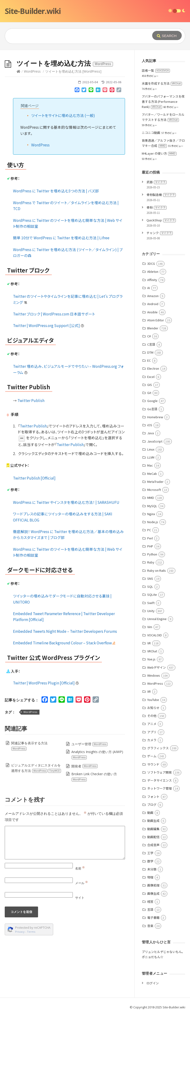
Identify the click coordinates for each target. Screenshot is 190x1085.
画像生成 (153, 893)
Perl (150, 538)
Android (152, 304)
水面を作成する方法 (162, 83)
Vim (149, 627)
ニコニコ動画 (151, 132)
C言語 (151, 344)
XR (149, 691)
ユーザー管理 (89, 744)
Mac (150, 465)
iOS (149, 425)
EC (149, 360)
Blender (152, 328)
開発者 (84, 766)
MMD (150, 497)
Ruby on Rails (156, 570)
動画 (150, 812)
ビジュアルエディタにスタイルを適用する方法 (36, 768)
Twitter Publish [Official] (34, 477)
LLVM (150, 457)
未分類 (151, 869)
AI (148, 288)
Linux (150, 449)
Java (150, 433)
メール (81, 883)
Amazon (153, 296)
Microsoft (154, 489)
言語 (150, 909)
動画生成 (153, 820)
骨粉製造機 (161, 194)
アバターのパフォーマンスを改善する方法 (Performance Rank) (163, 101)
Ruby (150, 562)
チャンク (160, 233)
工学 (150, 853)
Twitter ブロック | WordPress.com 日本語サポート (54, 313)
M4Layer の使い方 (159, 153)
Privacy (20, 931)
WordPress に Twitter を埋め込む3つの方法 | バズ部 (56, 190)
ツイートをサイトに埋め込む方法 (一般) (63, 115)
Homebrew (155, 417)
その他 (151, 715)
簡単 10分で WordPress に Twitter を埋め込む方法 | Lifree (61, 237)
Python (152, 554)
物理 (150, 877)
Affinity (152, 279)
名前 (80, 868)
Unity (151, 611)
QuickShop (161, 220)
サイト (79, 897)
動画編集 (153, 829)
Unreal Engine (157, 619)
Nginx (151, 514)
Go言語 (152, 409)
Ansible (152, 312)
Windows (153, 675)
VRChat (152, 651)
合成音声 (153, 845)
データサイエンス (159, 780)
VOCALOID (154, 635)
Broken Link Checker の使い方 (94, 777)
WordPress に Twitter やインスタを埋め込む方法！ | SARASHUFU (66, 502)
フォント (153, 796)
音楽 (150, 925)
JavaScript (154, 441)
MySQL (152, 506)
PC (149, 530)
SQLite (152, 594)
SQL (150, 586)
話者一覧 (156, 70)
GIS (149, 384)
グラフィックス (158, 748)
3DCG (151, 263)
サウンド (153, 764)
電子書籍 (153, 917)
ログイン (153, 983)
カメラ (151, 740)
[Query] (77, 36)
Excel (151, 376)
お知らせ (153, 707)
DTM (150, 352)
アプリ (151, 732)
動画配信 (153, 837)
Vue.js (151, 659)
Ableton (152, 271)
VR (149, 643)
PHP (150, 546)
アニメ (151, 723)
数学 (150, 861)
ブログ (151, 804)
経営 (150, 901)
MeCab (152, 473)
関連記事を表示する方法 (29, 746)
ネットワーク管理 (159, 788)
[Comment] (65, 842)
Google (152, 400)
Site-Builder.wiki (33, 11)
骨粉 (157, 207)
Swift (151, 602)
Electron (153, 368)
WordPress (32, 71)
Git (149, 392)
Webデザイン (156, 667)
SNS (150, 578)
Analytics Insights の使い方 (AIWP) (97, 755)
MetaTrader (155, 481)
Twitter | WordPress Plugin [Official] (46, 682)
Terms (31, 931)
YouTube (153, 699)
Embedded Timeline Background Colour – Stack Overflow (64, 642)
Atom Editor (155, 320)
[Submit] (167, 35)
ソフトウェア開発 (159, 772)
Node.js (152, 522)
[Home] (18, 71)
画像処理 (153, 885)
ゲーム (151, 756)
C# (149, 336)
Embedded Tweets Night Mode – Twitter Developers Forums (65, 631)
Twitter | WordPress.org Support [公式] (48, 325)
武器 (157, 182)
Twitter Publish (30, 400)
